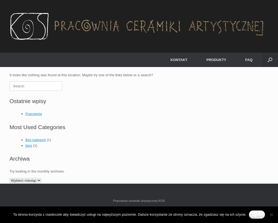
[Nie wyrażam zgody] (271, 214)
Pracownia (34, 114)
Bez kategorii (36, 140)
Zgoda (257, 214)
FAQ (248, 60)
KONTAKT (179, 60)
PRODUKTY (216, 60)
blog (29, 146)
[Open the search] (270, 60)
